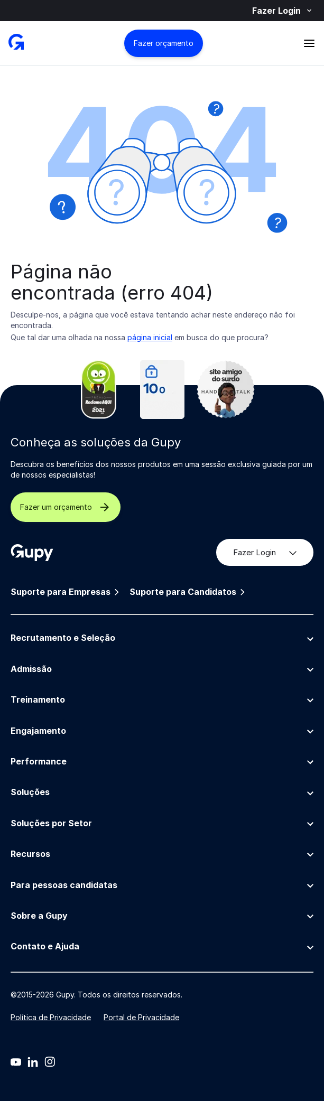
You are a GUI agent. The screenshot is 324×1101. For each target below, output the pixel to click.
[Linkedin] (32, 1062)
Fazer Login (282, 10)
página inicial (149, 337)
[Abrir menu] (309, 43)
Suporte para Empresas (66, 592)
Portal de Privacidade (141, 1017)
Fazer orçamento (163, 43)
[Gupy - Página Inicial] (16, 43)
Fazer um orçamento (65, 507)
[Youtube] (16, 1062)
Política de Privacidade (51, 1017)
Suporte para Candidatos (188, 592)
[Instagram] (49, 1062)
